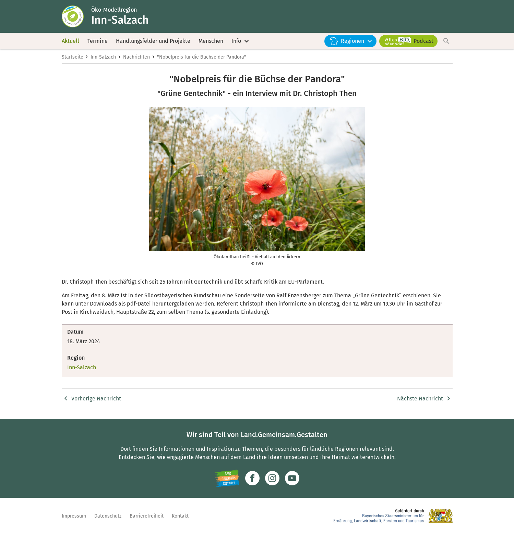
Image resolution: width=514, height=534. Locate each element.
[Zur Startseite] (76, 16)
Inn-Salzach (103, 57)
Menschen (211, 41)
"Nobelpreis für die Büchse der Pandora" (201, 57)
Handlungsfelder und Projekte (153, 41)
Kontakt (180, 516)
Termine (97, 41)
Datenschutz (107, 516)
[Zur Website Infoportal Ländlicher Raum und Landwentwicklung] (227, 478)
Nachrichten (136, 57)
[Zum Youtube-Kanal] (292, 478)
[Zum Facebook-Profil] (252, 478)
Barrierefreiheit (147, 516)
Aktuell (70, 41)
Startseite (72, 57)
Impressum (74, 516)
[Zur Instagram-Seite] (272, 478)
